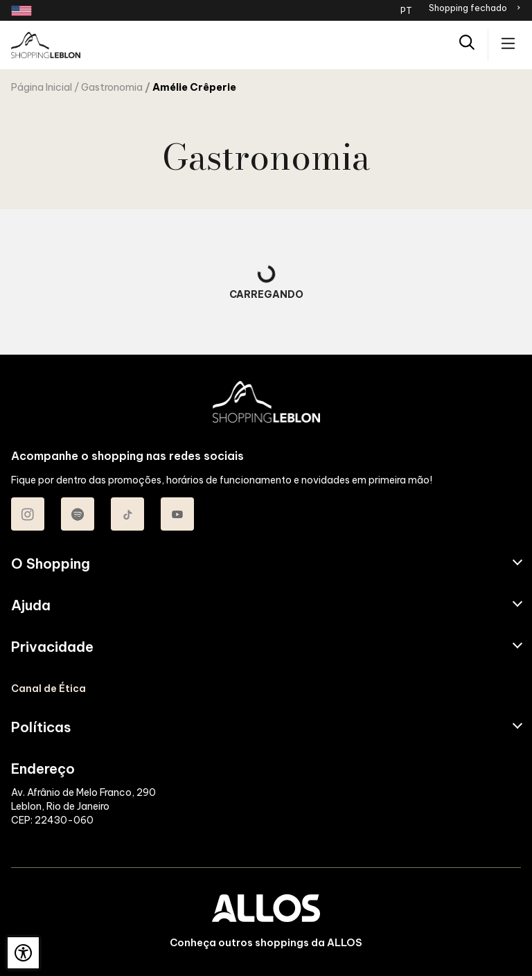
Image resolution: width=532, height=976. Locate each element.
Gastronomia (112, 87)
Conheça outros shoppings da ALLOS (266, 943)
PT (406, 10)
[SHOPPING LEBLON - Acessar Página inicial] (45, 45)
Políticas (41, 727)
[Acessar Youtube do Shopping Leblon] (177, 514)
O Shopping (50, 564)
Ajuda (31, 605)
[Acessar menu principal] (508, 45)
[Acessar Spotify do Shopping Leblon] (77, 514)
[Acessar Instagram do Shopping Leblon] (27, 514)
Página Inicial (41, 87)
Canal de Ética (48, 688)
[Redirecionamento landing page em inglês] (21, 11)
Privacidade (52, 647)
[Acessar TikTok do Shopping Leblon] (127, 514)
